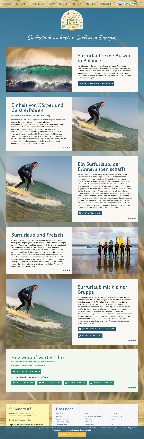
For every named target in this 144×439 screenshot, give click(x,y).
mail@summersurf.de (23, 420)
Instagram (24, 425)
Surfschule (88, 422)
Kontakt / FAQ (116, 416)
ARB (113, 422)
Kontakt (105, 4)
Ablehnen (80, 434)
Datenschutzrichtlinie (82, 430)
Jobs (113, 419)
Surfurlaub (88, 419)
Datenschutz (116, 424)
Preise (63, 4)
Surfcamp (21, 4)
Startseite (59, 413)
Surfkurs (38, 4)
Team (51, 4)
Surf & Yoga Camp (62, 422)
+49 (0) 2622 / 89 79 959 (24, 413)
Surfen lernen (89, 424)
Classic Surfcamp (62, 419)
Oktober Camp (61, 424)
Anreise (90, 4)
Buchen (76, 4)
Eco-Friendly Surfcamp (92, 416)
